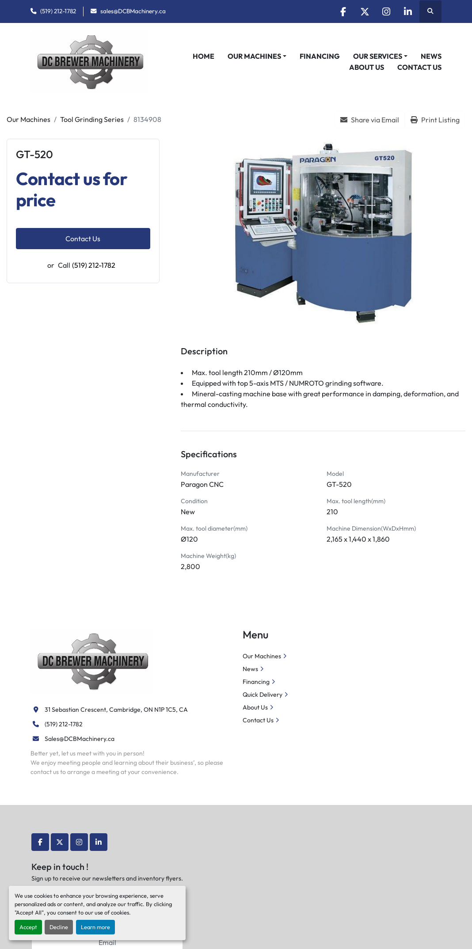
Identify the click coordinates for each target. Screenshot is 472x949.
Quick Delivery (262, 694)
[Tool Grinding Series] (92, 119)
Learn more (95, 926)
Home (203, 56)
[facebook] (340, 11)
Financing (320, 56)
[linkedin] (407, 11)
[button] (257, 56)
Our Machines (254, 56)
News (431, 56)
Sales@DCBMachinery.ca (79, 739)
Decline (58, 926)
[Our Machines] (28, 119)
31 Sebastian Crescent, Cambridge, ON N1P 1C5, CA (116, 710)
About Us (366, 67)
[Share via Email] (370, 119)
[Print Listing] (435, 119)
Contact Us (419, 67)
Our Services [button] (377, 56)
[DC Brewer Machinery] (91, 661)
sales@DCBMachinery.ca (133, 11)
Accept (28, 926)
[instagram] (385, 11)
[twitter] (362, 11)
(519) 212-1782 (58, 11)
